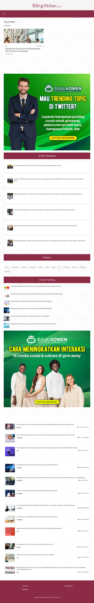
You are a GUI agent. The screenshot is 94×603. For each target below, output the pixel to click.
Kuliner (41, 267)
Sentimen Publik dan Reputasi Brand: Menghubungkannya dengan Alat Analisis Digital (36, 294)
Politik (47, 267)
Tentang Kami (68, 586)
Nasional (74, 267)
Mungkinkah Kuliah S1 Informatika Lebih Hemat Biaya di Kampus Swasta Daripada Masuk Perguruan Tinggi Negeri (51, 477)
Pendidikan (83, 267)
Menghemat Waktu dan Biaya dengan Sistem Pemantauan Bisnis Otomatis (33, 324)
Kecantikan (33, 267)
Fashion (7, 267)
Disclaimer (25, 589)
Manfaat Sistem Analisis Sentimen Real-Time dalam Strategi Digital (31, 301)
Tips (6, 46)
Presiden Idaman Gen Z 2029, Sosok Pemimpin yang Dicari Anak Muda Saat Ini (37, 165)
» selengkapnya (8, 54)
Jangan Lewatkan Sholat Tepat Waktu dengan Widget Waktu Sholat (37, 490)
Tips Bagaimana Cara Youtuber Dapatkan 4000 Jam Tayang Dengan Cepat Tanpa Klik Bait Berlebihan (47, 448)
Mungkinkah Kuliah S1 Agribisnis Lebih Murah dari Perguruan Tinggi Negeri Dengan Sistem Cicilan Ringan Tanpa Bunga (49, 240)
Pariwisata (24, 267)
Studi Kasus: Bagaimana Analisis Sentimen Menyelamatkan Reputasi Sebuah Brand (36, 286)
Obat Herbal (15, 267)
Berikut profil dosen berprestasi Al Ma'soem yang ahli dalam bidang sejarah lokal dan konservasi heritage (45, 225)
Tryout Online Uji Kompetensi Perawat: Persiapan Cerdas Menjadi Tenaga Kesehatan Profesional (46, 435)
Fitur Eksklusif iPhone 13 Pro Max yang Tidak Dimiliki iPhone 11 (35, 544)
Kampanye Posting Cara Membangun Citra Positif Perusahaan (22, 50)
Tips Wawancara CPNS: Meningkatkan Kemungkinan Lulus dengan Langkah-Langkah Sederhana (46, 505)
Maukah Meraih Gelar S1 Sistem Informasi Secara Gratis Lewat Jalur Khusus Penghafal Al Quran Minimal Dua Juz (48, 194)
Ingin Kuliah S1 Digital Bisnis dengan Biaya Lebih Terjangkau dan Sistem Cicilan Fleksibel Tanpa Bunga (44, 210)
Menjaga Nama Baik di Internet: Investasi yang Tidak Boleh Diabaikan (31, 308)
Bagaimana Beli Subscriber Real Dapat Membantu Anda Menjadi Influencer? (39, 528)
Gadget (53, 267)
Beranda (25, 586)
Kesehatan (66, 267)
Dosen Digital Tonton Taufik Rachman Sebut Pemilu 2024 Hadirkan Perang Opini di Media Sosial (45, 424)
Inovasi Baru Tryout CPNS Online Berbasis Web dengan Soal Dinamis (37, 517)
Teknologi (7, 271)
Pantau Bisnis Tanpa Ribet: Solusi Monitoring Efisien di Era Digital (30, 316)
